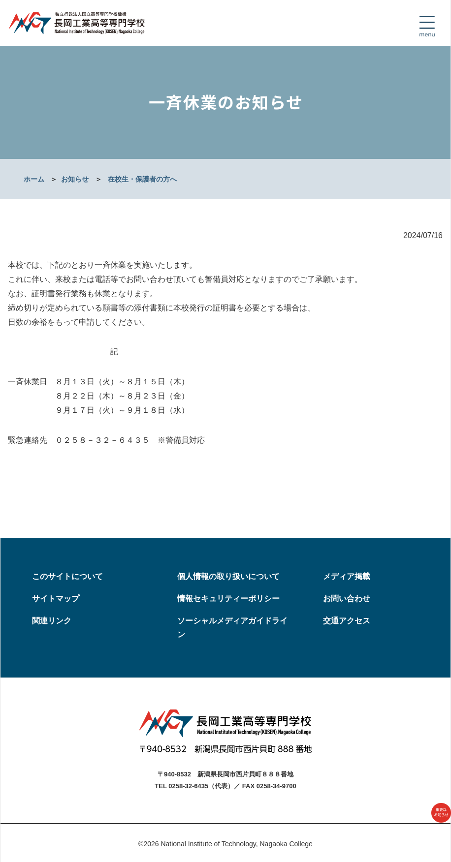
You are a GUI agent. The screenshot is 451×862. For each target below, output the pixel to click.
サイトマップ (55, 598)
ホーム (34, 179)
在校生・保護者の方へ (142, 179)
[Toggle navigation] (427, 26)
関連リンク (51, 620)
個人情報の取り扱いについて (228, 576)
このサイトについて (67, 576)
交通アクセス (346, 620)
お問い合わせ (346, 598)
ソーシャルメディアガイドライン (232, 627)
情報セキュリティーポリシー (228, 598)
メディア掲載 (346, 576)
